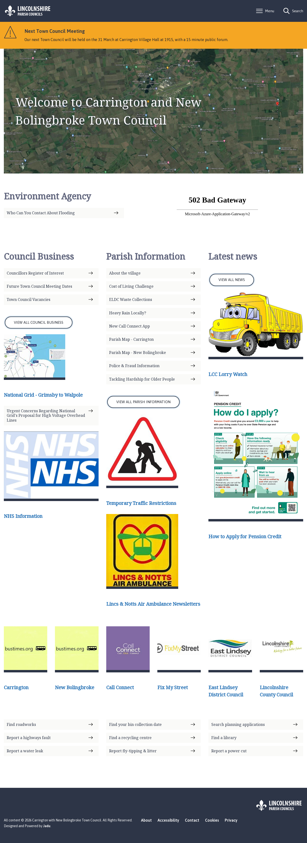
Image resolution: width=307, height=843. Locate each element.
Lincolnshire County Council (276, 691)
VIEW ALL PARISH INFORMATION (143, 402)
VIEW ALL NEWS (231, 280)
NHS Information (23, 516)
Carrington (16, 687)
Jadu (46, 826)
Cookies (212, 820)
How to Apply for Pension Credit (244, 536)
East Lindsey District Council (225, 691)
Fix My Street (172, 687)
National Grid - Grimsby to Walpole (43, 395)
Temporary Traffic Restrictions (141, 503)
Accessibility (168, 820)
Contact (192, 820)
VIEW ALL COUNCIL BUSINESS (38, 322)
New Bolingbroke (74, 687)
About (146, 820)
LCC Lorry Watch (227, 374)
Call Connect (120, 687)
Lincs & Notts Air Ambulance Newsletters (153, 604)
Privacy (231, 820)
